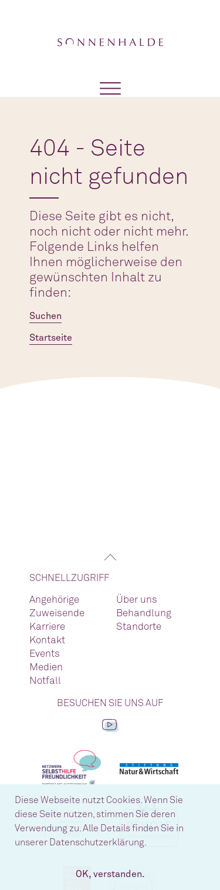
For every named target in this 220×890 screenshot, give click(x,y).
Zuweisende (56, 614)
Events (44, 654)
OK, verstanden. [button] (110, 874)
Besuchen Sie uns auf (110, 703)
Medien (46, 668)
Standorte (138, 627)
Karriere (47, 627)
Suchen (45, 316)
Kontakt (47, 641)
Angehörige (54, 600)
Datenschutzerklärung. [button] (98, 842)
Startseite (50, 337)
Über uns (136, 600)
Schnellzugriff (69, 578)
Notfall (45, 681)
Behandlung (143, 614)
